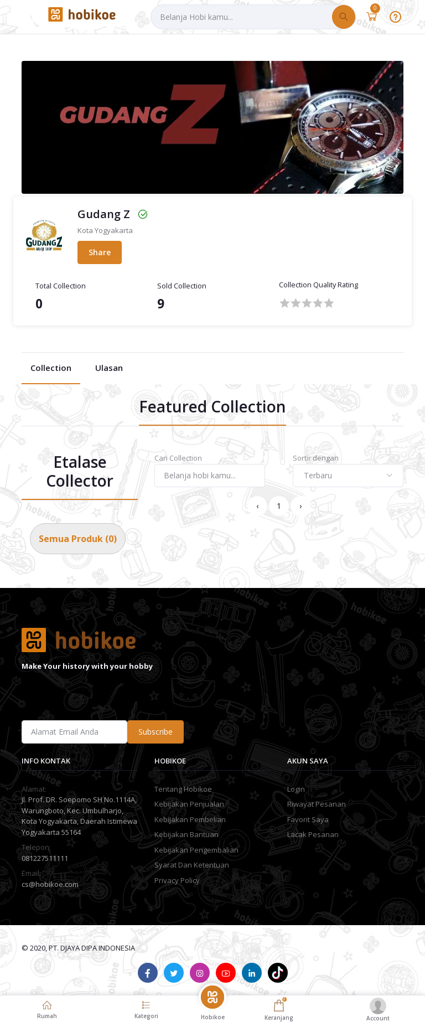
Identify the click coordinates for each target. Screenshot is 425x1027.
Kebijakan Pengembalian (196, 850)
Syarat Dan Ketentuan (191, 865)
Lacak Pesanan (313, 834)
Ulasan (109, 367)
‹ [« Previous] (257, 505)
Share (100, 252)
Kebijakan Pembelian (190, 819)
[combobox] (348, 475)
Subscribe (155, 731)
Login (296, 789)
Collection (50, 367)
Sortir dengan (316, 458)
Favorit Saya (308, 819)
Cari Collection (178, 458)
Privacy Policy (177, 880)
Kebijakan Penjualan (189, 804)
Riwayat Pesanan (316, 804)
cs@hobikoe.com (50, 884)
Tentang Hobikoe (183, 789)
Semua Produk (78, 539)
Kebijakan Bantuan (186, 834)
